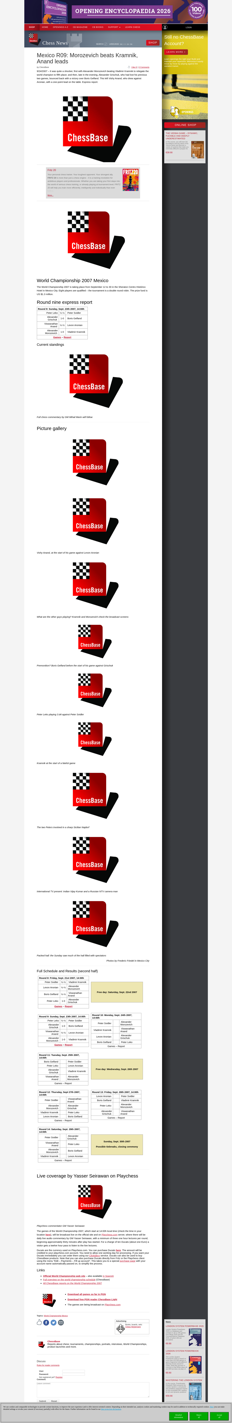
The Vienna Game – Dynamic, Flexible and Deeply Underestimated (182, 136)
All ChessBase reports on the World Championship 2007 (72, 1283)
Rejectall (199, 1416)
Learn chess (132, 27)
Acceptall (219, 1416)
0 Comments (144, 67)
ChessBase (54, 1341)
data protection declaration (111, 1409)
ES (128, 44)
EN (124, 44)
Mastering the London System (184, 1380)
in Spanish (108, 1276)
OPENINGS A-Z (60, 27)
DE (121, 44)
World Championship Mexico (56, 1316)
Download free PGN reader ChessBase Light (92, 1299)
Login (189, 27)
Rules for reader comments (48, 1365)
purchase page (127, 1261)
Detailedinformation (178, 1416)
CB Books (98, 27)
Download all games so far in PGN (87, 1294)
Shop (32, 27)
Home (45, 27)
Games (57, 337)
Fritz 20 (52, 170)
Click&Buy (94, 1255)
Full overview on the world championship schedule (69, 1279)
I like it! (134, 67)
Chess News (55, 43)
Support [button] (114, 27)
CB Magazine (80, 27)
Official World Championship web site (64, 1276)
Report (67, 337)
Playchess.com (109, 1234)
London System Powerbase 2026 (185, 1326)
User (41, 1371)
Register (59, 1377)
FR (131, 44)
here (118, 1250)
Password (43, 1374)
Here (211, 1407)
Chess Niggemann (133, 1327)
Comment (41, 1379)
